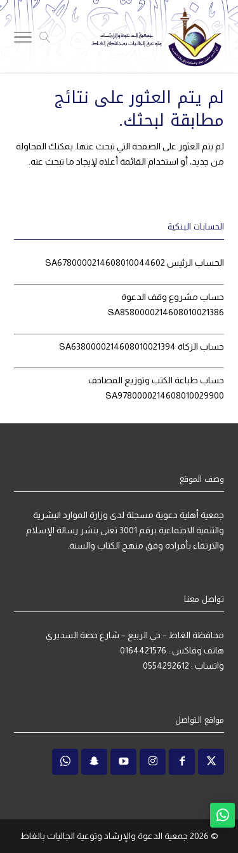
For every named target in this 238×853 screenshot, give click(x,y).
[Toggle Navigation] (23, 39)
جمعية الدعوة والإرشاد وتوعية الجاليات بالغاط (104, 836)
